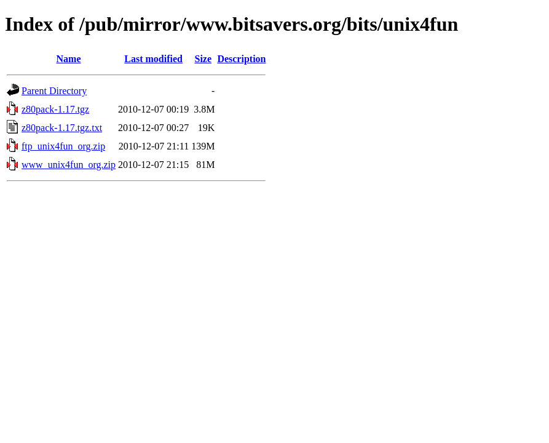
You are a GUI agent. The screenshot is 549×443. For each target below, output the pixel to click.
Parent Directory (54, 91)
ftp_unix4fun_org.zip (63, 146)
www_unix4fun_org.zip (69, 164)
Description (241, 59)
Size (202, 59)
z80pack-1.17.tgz (55, 109)
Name (69, 59)
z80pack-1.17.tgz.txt (62, 127)
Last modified (153, 59)
